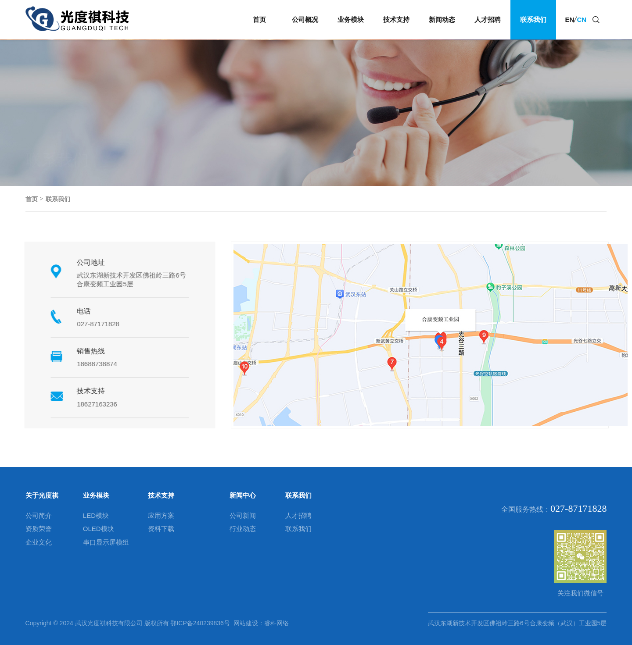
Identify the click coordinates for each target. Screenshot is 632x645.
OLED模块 (98, 528)
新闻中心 (243, 495)
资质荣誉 (38, 528)
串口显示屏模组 (106, 542)
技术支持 (396, 19)
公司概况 (305, 19)
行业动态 (243, 528)
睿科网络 (276, 623)
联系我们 (533, 19)
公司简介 (38, 515)
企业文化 (38, 542)
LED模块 (96, 515)
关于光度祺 (41, 495)
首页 (259, 19)
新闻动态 (442, 19)
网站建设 (244, 623)
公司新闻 (243, 515)
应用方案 (161, 515)
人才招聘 (487, 19)
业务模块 (351, 19)
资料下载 (161, 528)
